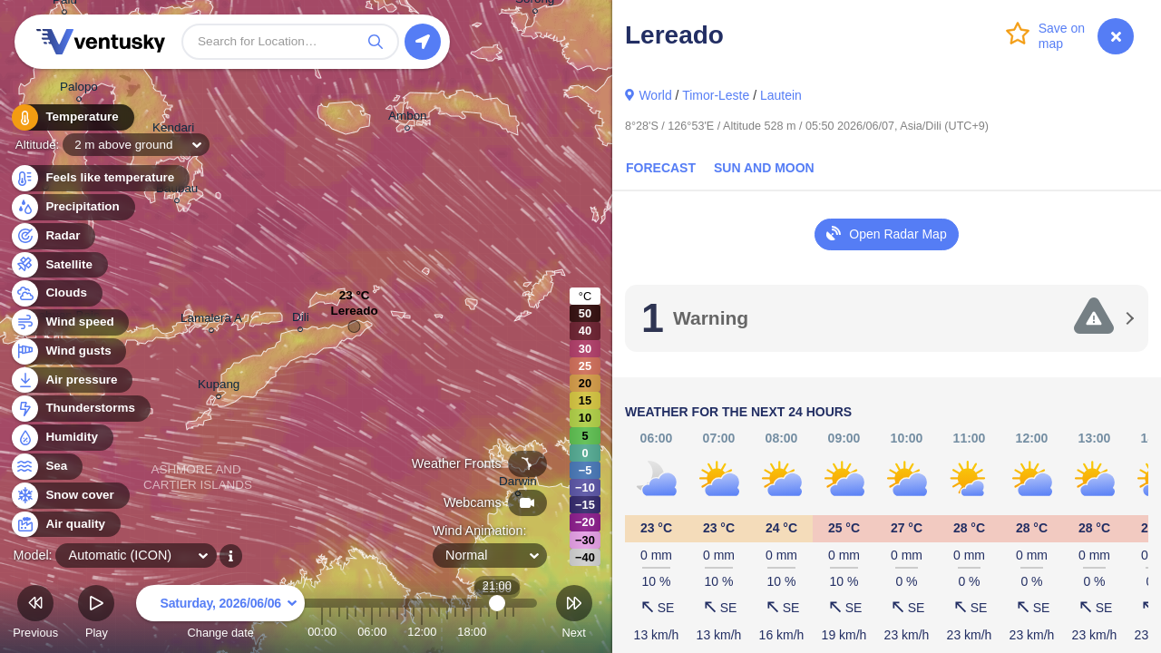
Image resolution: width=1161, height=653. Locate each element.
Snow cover (69, 495)
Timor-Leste (715, 95)
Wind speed (69, 322)
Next (574, 614)
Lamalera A (211, 320)
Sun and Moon (764, 168)
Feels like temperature (99, 178)
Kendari (173, 130)
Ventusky (98, 42)
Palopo (79, 89)
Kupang (218, 386)
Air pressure (71, 380)
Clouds (55, 293)
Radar (52, 236)
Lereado (353, 315)
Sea (45, 466)
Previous (35, 614)
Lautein (781, 95)
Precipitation (72, 207)
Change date (220, 614)
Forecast (661, 168)
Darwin (518, 483)
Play (96, 614)
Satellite (58, 265)
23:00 (513, 631)
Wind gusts (68, 351)
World (655, 95)
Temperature (71, 117)
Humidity (61, 437)
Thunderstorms (79, 408)
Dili (300, 319)
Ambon (407, 118)
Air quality (64, 525)
